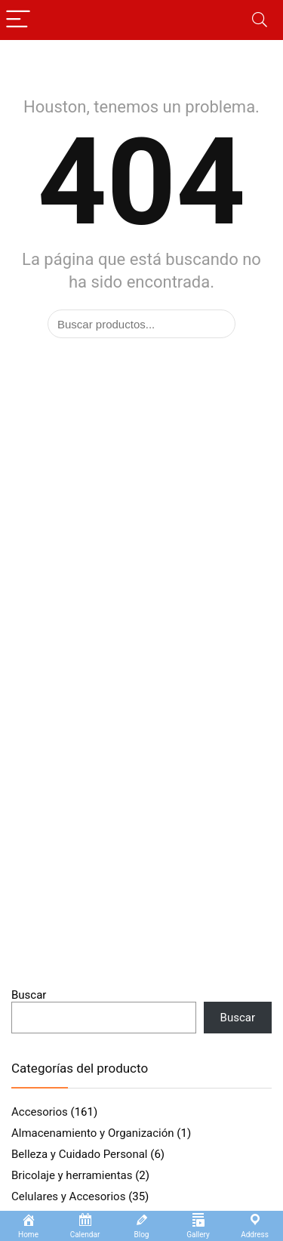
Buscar (28, 995)
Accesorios (39, 1112)
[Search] (259, 20)
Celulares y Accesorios (68, 1196)
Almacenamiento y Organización (92, 1133)
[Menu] (18, 20)
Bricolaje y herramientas (71, 1175)
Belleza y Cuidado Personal (79, 1154)
